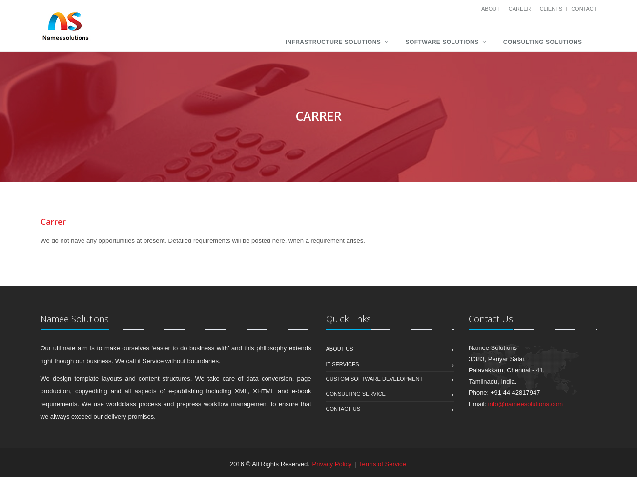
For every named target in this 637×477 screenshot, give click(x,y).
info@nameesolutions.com (525, 404)
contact (583, 9)
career (521, 9)
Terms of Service (382, 464)
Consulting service (356, 394)
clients (552, 9)
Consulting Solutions (542, 42)
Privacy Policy (332, 464)
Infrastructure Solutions (333, 42)
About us (339, 349)
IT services (342, 364)
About (491, 9)
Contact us (343, 409)
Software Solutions (441, 42)
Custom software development (374, 379)
